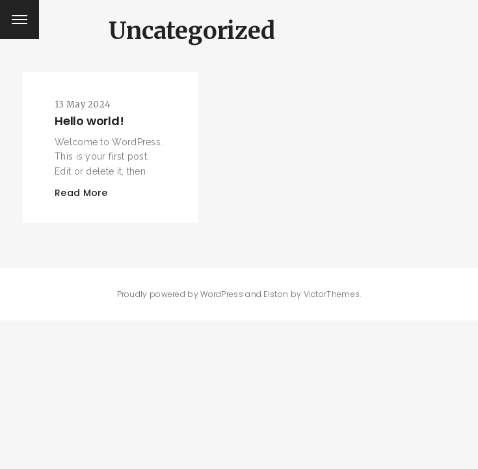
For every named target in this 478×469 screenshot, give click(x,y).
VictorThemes (332, 294)
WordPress (221, 294)
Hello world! (89, 121)
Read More (81, 192)
